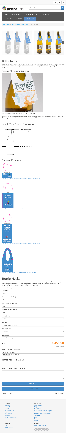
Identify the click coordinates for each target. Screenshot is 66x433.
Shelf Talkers (24, 24)
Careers (7, 408)
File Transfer (37, 408)
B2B (6, 425)
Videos (36, 420)
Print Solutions (16, 24)
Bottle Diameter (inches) (9, 309)
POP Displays (46, 14)
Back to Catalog (7, 393)
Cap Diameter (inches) (9, 297)
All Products (6, 24)
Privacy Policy (8, 414)
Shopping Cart (59, 393)
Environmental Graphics (32, 14)
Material (4, 322)
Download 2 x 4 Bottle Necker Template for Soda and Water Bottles (21, 243)
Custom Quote (38, 405)
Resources (19, 19)
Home (6, 14)
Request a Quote (30, 19)
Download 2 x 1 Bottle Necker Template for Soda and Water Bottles (21, 178)
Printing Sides (6, 329)
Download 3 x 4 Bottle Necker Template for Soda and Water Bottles (21, 209)
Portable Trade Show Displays (42, 414)
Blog (35, 417)
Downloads (37, 419)
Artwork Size (6, 316)
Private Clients (9, 427)
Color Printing (9, 19)
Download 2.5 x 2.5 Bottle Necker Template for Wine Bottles (19, 272)
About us (7, 405)
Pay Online (8, 412)
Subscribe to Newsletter (41, 425)
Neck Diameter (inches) (9, 303)
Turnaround (5, 335)
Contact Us (8, 407)
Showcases (37, 415)
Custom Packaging (16, 14)
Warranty (7, 415)
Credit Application (9, 410)
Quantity (5, 290)
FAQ (35, 407)
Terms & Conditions (10, 417)
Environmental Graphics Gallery (43, 412)
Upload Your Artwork (8, 352)
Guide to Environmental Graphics (43, 410)
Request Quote (33, 389)
